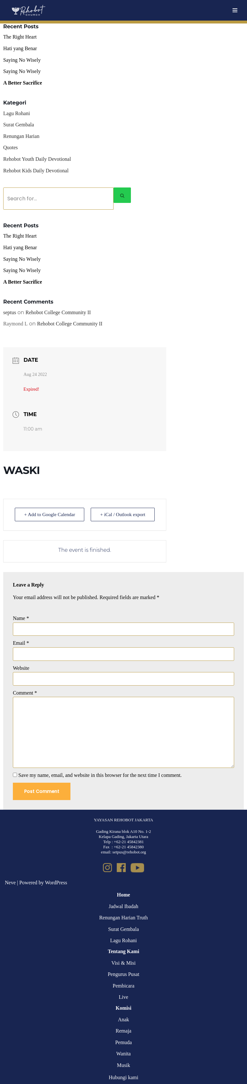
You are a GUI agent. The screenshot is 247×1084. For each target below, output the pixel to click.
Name (21, 618)
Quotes (10, 147)
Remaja (124, 1031)
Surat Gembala (18, 124)
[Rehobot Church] (28, 10)
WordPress (56, 882)
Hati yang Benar (20, 48)
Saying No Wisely (22, 60)
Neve (10, 882)
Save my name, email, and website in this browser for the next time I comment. (100, 775)
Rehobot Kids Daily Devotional (36, 170)
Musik (123, 1065)
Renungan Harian (21, 136)
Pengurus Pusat (123, 974)
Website (21, 668)
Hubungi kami (123, 1077)
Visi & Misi (123, 963)
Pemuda (123, 1042)
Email (21, 643)
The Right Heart (20, 37)
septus (9, 312)
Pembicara (123, 985)
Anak (123, 1019)
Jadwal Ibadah (123, 906)
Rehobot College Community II (58, 312)
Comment (25, 693)
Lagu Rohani (16, 113)
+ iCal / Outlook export (122, 514)
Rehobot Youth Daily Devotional (37, 159)
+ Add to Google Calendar (49, 514)
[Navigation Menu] (235, 10)
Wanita (123, 1053)
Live (123, 997)
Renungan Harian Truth (123, 917)
